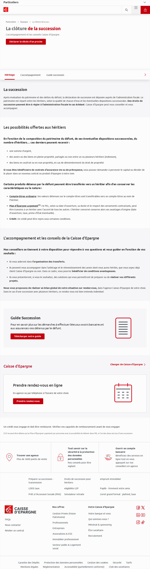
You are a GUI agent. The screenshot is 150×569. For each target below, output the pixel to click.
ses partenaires (76, 260)
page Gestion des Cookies (60, 309)
